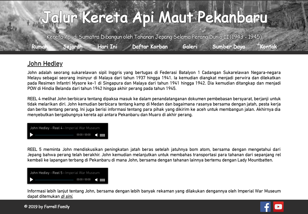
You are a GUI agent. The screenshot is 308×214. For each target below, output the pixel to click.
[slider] (102, 135)
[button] (72, 46)
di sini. (67, 196)
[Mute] (96, 135)
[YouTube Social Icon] (278, 207)
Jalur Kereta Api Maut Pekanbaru (154, 16)
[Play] (32, 135)
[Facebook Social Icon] (265, 207)
